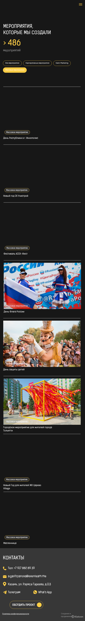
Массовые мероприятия (14, 70)
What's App (45, 592)
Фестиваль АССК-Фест (16, 254)
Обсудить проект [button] (23, 605)
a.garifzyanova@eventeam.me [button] (27, 576)
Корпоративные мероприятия (37, 63)
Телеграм (14, 592)
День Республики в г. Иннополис (20, 138)
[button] (39, 605)
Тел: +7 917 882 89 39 (21, 568)
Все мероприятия (12, 63)
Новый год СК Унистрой (15, 196)
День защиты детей (13, 370)
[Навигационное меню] (80, 4)
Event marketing (62, 63)
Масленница (9, 543)
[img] (24, 8)
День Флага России (14, 312)
